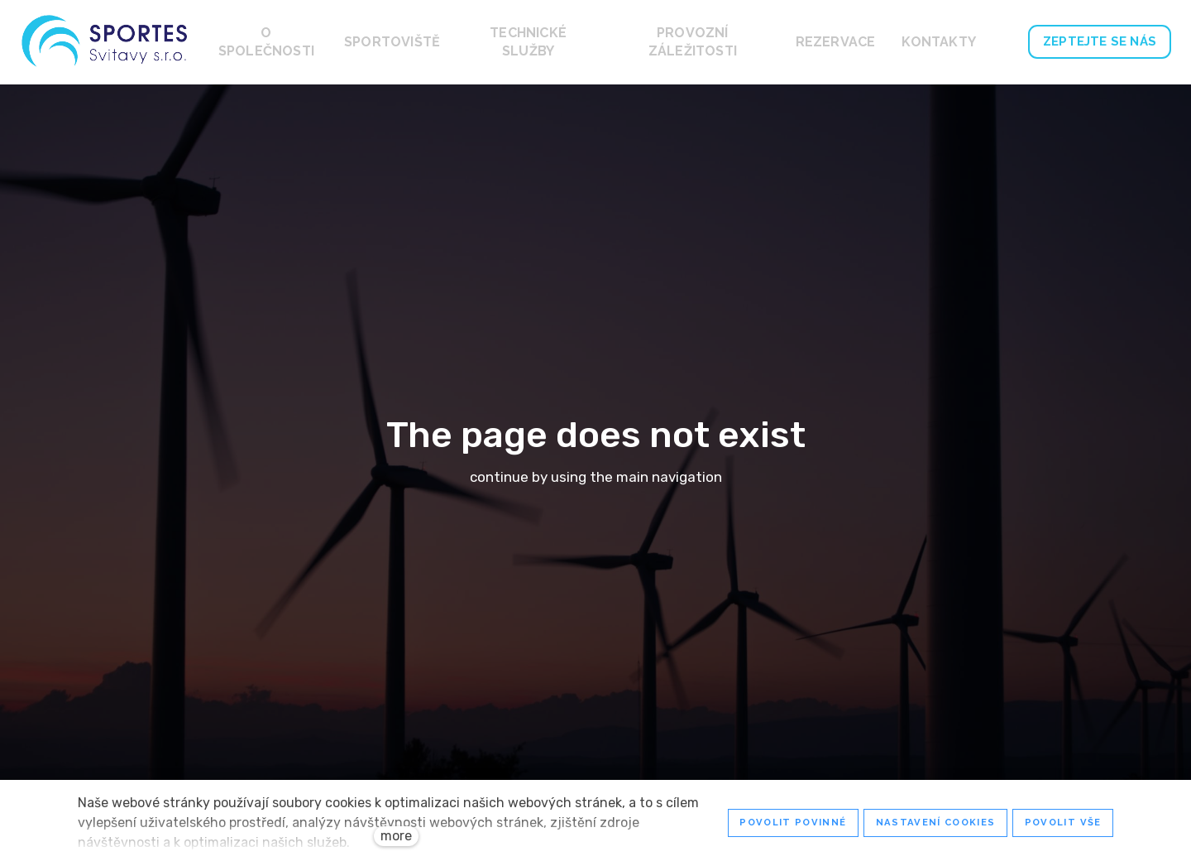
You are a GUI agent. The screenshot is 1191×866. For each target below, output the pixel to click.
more (396, 836)
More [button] (950, 42)
